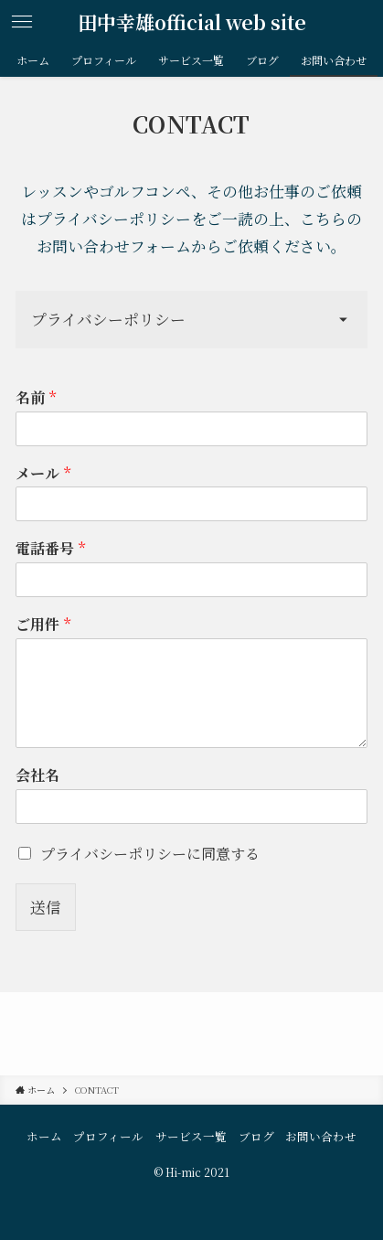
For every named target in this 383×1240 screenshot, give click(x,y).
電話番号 (50, 549)
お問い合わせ (320, 1136)
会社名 (37, 776)
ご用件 (43, 625)
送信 (45, 907)
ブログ (256, 1136)
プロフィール (108, 1136)
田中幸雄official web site (192, 22)
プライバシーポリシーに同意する (150, 853)
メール (43, 474)
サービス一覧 (191, 1136)
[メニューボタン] (22, 22)
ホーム (44, 1136)
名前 (36, 398)
